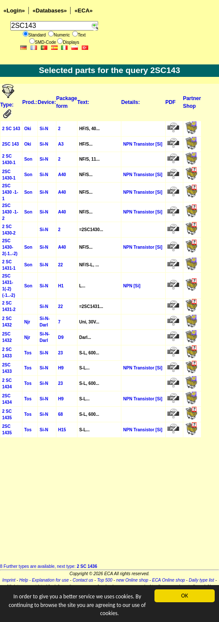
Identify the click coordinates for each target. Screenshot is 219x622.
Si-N (44, 128)
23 (60, 353)
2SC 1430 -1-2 (10, 212)
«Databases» (50, 10)
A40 (62, 174)
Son (28, 159)
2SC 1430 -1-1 (10, 192)
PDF (170, 102)
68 (60, 414)
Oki (27, 128)
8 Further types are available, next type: (48, 566)
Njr (27, 322)
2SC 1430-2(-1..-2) (10, 247)
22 (60, 264)
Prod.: (29, 102)
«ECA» (83, 10)
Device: (47, 102)
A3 (61, 144)
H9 (61, 368)
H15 (62, 429)
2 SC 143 (11, 128)
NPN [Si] (131, 286)
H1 (61, 286)
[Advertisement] (109, 503)
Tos (27, 353)
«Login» (14, 10)
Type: (7, 105)
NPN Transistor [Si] (142, 144)
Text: (83, 102)
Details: (130, 102)
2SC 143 (10, 144)
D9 (61, 337)
